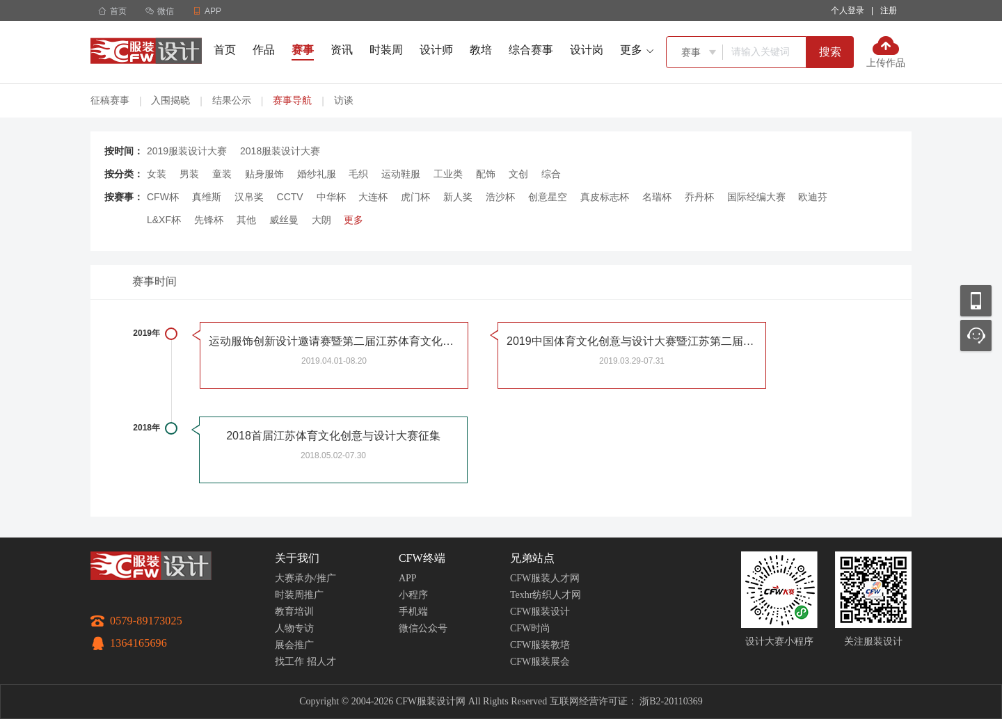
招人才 (321, 661)
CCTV (290, 196)
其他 (246, 219)
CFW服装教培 (540, 645)
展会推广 (294, 645)
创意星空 (547, 196)
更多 (353, 219)
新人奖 (457, 196)
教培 (481, 50)
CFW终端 (422, 558)
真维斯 (206, 196)
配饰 (485, 173)
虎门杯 (415, 196)
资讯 (342, 50)
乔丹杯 (699, 196)
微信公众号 (423, 628)
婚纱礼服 (316, 173)
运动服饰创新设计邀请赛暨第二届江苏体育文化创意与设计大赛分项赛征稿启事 (334, 341)
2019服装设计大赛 (187, 150)
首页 (112, 11)
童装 (222, 173)
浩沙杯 (500, 196)
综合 (551, 173)
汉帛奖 (249, 196)
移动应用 (976, 300)
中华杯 (331, 196)
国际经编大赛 (756, 196)
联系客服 (976, 335)
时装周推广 (299, 595)
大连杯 (373, 196)
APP (408, 578)
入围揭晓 (170, 100)
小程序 (413, 595)
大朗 (321, 219)
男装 (189, 173)
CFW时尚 (530, 628)
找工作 (289, 661)
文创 (518, 173)
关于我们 (297, 558)
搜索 (830, 52)
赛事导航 (292, 100)
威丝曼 (284, 219)
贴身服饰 (264, 173)
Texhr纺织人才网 (545, 595)
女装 (156, 173)
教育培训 (294, 611)
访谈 (343, 100)
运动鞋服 (400, 173)
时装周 (386, 50)
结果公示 (231, 100)
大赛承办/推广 (305, 578)
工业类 (448, 173)
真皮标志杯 (604, 196)
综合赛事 (531, 50)
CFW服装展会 (540, 661)
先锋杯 (208, 219)
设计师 (436, 50)
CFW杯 (163, 196)
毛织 (358, 173)
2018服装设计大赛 (280, 150)
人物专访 (294, 628)
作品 (264, 50)
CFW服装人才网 (545, 578)
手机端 (413, 611)
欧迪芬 (812, 196)
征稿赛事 (109, 100)
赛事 (303, 50)
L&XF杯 (164, 219)
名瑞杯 (656, 196)
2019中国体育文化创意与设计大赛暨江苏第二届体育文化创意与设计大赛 (632, 341)
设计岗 (586, 50)
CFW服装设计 (540, 611)
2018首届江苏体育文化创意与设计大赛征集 (333, 436)
